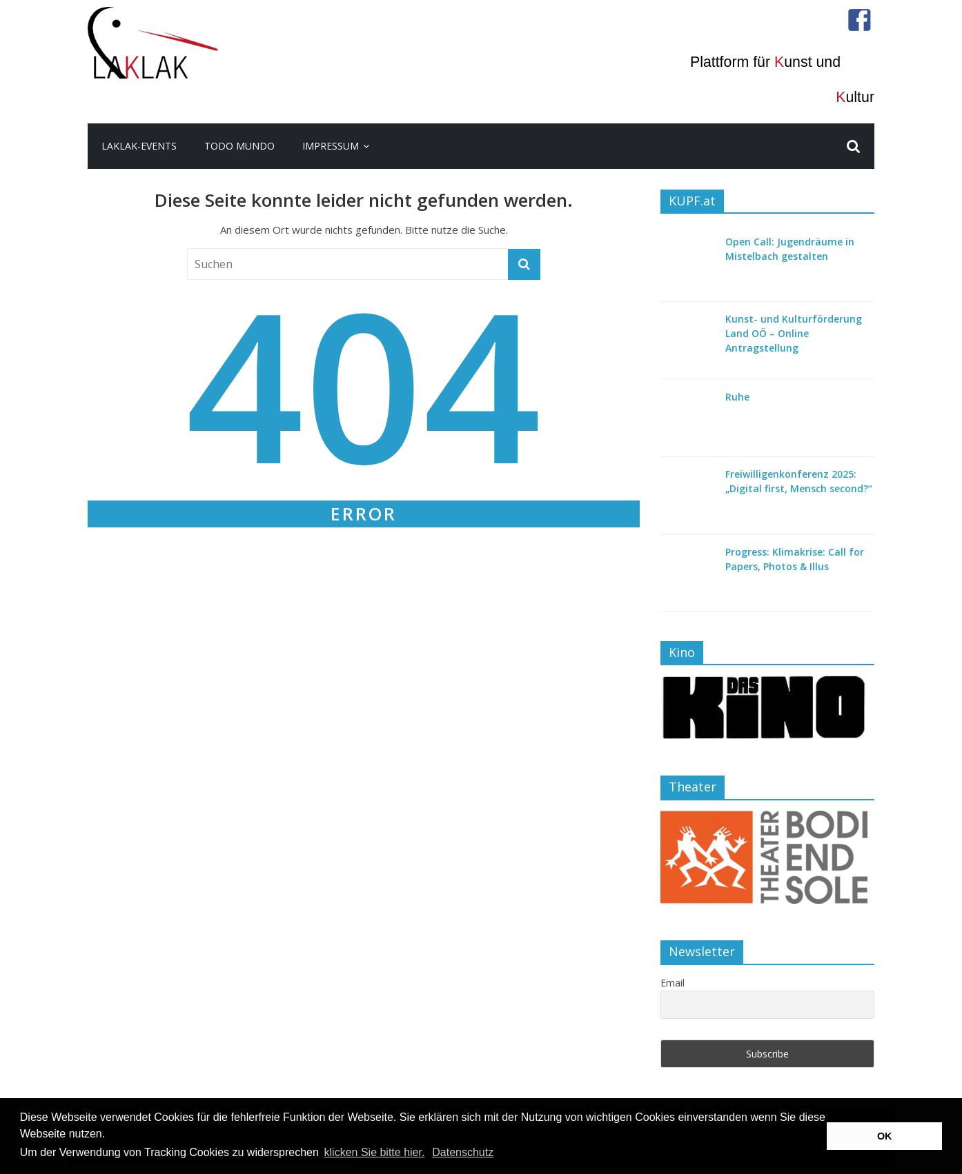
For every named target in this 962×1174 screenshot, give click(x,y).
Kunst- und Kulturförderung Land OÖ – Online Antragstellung (793, 333)
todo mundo (239, 145)
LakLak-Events (139, 145)
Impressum (330, 145)
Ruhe (737, 396)
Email (672, 982)
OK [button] (884, 1136)
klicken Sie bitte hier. (374, 1152)
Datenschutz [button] (462, 1152)
